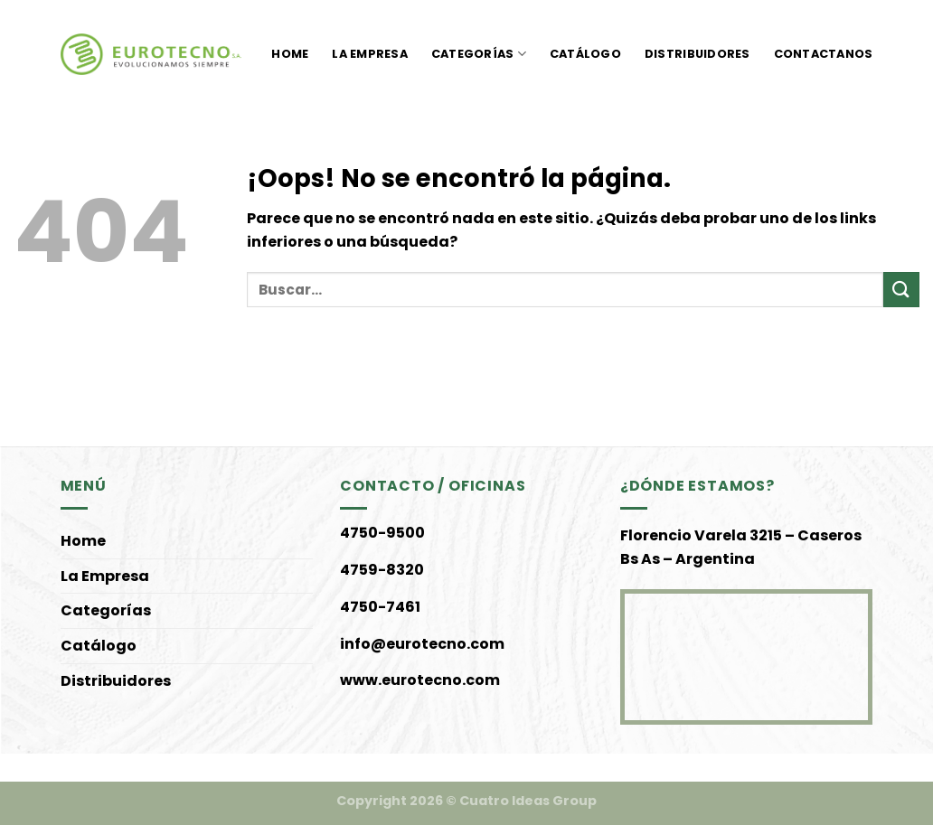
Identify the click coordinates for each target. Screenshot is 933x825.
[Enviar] (901, 289)
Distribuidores (697, 53)
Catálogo (585, 53)
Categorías (478, 53)
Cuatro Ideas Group (528, 801)
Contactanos (823, 53)
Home (289, 53)
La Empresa (370, 53)
